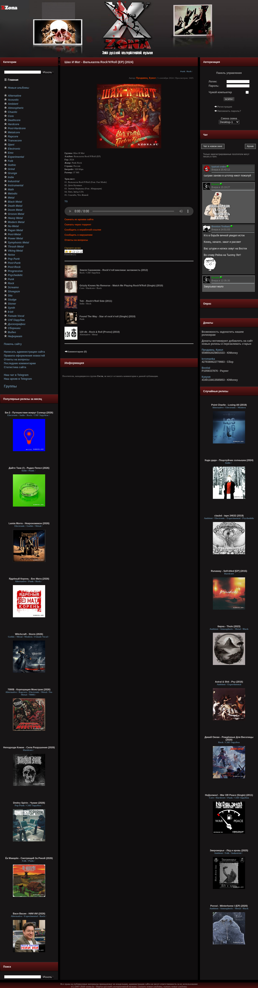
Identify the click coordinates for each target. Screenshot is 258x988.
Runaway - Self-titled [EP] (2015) (229, 571)
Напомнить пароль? (229, 111)
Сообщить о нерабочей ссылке (82, 229)
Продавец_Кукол (146, 78)
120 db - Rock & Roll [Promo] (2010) (100, 332)
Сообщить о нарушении (78, 235)
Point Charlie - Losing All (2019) (229, 405)
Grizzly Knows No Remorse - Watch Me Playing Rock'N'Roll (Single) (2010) (121, 285)
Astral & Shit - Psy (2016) (229, 681)
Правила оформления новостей (24, 355)
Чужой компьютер (220, 92)
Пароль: (214, 85)
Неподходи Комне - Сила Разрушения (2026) (29, 747)
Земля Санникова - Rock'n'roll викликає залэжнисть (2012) (114, 270)
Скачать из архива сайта (78, 219)
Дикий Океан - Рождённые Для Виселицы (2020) (229, 738)
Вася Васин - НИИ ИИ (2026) (29, 913)
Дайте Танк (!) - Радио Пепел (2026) (29, 468)
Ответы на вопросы (16, 359)
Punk (182, 71)
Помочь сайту (13, 344)
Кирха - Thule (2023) (229, 626)
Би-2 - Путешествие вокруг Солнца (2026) (29, 412)
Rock (189, 71)
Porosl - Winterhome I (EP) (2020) (229, 906)
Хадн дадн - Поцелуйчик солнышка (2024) (229, 460)
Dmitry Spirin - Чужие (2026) (29, 802)
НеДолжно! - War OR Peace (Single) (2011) (229, 795)
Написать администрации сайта (24, 351)
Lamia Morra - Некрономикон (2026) (29, 523)
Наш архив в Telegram (18, 378)
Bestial (206, 367)
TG (66, 201)
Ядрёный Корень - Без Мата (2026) (29, 578)
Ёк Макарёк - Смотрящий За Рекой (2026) (29, 858)
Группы (10, 386)
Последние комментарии (20, 363)
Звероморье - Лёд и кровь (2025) (229, 850)
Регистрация (224, 106)
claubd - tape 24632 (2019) (229, 515)
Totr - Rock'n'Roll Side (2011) (96, 301)
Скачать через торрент (77, 224)
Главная (13, 79)
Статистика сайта (15, 367)
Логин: (213, 81)
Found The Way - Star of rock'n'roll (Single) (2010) (107, 316)
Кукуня (206, 376)
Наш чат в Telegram (16, 374)
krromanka (208, 358)
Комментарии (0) (75, 351)
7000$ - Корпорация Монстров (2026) (29, 689)
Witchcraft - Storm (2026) (29, 634)
